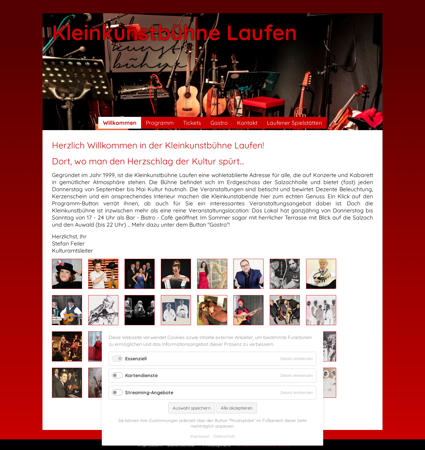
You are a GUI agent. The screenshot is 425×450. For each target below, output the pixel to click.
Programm (160, 122)
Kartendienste (141, 375)
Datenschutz (224, 436)
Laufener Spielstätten (294, 122)
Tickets (192, 122)
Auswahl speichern (192, 408)
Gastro (219, 122)
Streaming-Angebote (149, 392)
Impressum (200, 436)
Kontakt (247, 122)
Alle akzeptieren (237, 408)
